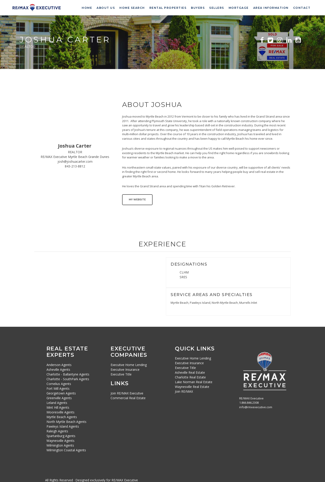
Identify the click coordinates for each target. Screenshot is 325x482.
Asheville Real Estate (190, 372)
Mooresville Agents (60, 412)
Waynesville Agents (60, 440)
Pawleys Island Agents (62, 426)
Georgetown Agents (61, 393)
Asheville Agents (58, 369)
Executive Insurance (125, 369)
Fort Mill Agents (58, 388)
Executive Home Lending (129, 364)
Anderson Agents (59, 364)
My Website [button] (137, 199)
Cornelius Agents (58, 383)
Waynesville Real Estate (192, 386)
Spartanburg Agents (60, 435)
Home (87, 7)
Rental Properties (168, 7)
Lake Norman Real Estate (193, 382)
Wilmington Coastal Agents (66, 449)
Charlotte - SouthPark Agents (67, 378)
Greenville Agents (59, 397)
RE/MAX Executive (124, 479)
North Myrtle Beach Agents (66, 421)
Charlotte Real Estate (190, 377)
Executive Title (121, 374)
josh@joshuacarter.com (75, 161)
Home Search (132, 7)
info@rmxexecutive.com (255, 407)
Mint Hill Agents (57, 407)
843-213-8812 (75, 166)
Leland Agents (56, 402)
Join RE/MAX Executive (127, 393)
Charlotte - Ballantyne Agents (67, 374)
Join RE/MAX (184, 391)
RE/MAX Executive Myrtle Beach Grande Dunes (75, 157)
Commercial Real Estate (128, 397)
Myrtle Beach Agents (61, 416)
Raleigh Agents (57, 431)
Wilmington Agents (60, 445)
